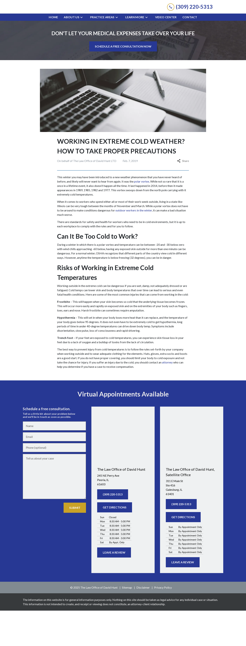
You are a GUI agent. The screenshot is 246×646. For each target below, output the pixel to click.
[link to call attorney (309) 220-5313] (190, 24)
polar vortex (141, 216)
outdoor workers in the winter (133, 245)
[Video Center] (166, 52)
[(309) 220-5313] (112, 530)
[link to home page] (123, 24)
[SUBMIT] (75, 543)
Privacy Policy (163, 623)
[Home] (53, 52)
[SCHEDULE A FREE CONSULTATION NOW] (123, 82)
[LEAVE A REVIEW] (114, 588)
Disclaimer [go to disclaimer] (143, 623)
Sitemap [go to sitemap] (127, 623)
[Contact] (190, 52)
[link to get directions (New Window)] (123, 515)
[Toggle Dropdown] (82, 52)
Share (183, 196)
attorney (167, 397)
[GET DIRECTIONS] (114, 543)
